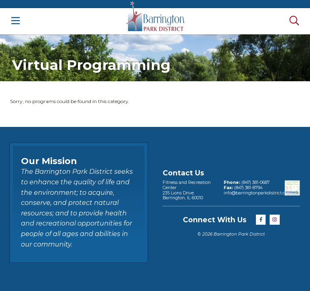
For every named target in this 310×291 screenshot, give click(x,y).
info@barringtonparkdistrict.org (256, 193)
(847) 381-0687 (255, 182)
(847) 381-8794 (247, 187)
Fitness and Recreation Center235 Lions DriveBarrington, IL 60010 (187, 190)
